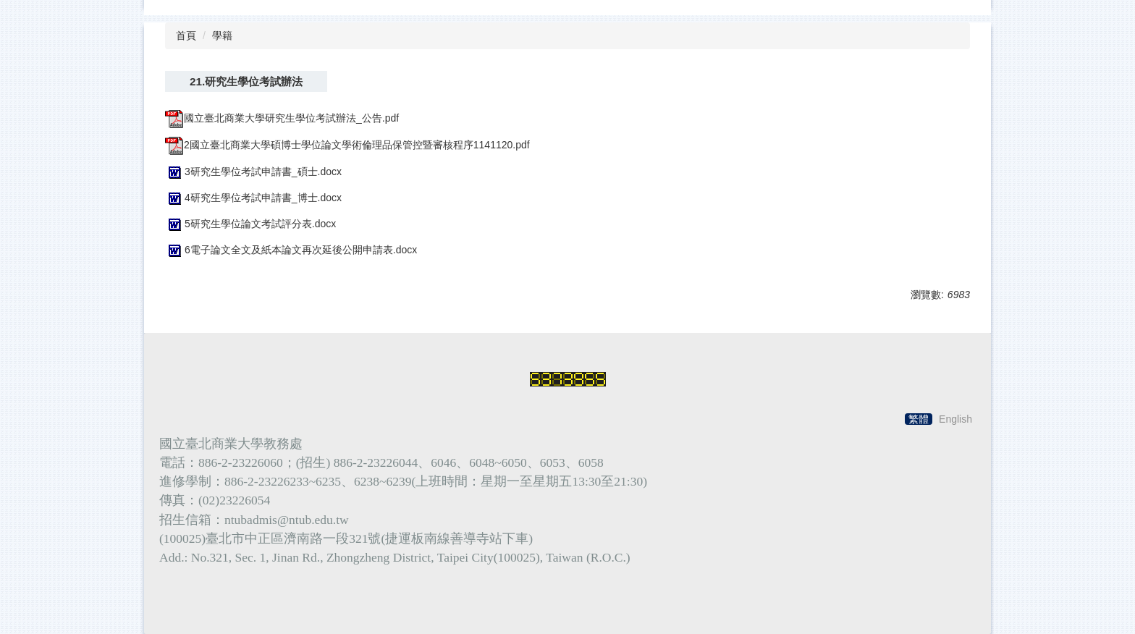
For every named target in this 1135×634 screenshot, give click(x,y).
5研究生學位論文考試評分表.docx (250, 223)
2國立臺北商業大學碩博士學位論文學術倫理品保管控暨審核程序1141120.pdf (347, 145)
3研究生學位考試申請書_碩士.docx (253, 171)
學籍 (222, 35)
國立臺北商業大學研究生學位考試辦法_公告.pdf (282, 118)
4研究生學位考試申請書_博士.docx (253, 197)
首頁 (186, 35)
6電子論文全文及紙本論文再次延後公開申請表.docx (291, 249)
